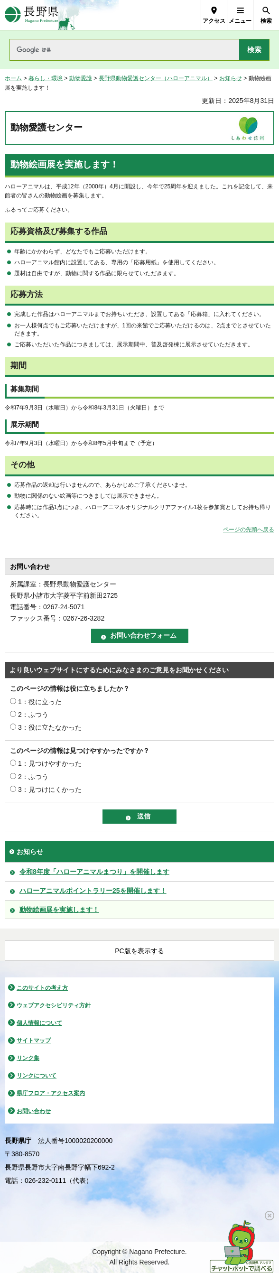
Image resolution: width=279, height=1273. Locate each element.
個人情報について (39, 1023)
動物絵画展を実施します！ (59, 909)
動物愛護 (80, 78)
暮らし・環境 (45, 78)
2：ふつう (33, 714)
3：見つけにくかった (50, 789)
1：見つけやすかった (50, 763)
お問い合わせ (34, 1111)
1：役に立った (40, 702)
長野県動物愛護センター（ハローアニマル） (156, 78)
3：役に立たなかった (50, 727)
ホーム (13, 78)
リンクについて (36, 1075)
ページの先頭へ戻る (248, 529)
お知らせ (230, 78)
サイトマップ (34, 1040)
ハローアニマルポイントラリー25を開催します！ (93, 890)
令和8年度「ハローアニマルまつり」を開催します (94, 871)
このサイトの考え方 (42, 988)
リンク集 (28, 1058)
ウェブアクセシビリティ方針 (54, 1005)
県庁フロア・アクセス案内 (51, 1093)
